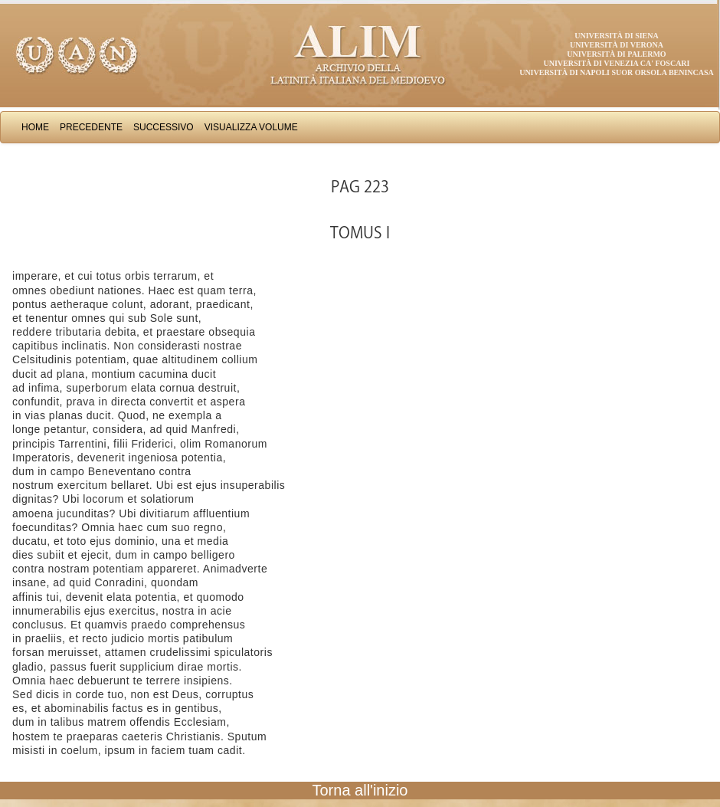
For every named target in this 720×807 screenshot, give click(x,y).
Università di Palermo (616, 54)
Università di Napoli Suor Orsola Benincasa (616, 72)
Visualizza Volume (251, 127)
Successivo (163, 127)
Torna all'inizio (360, 790)
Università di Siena (616, 35)
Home (35, 127)
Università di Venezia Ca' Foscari (617, 63)
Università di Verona (616, 45)
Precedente (91, 127)
